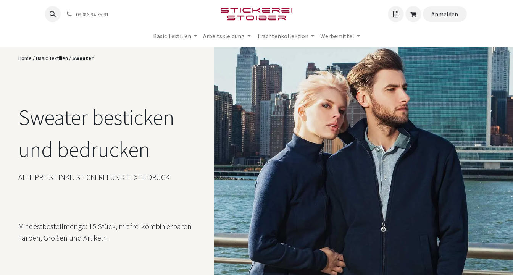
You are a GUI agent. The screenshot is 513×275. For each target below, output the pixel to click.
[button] (53, 14)
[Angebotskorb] (396, 14)
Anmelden (444, 14)
